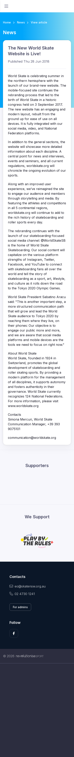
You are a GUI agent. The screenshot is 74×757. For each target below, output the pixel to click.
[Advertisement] (37, 710)
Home (7, 22)
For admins (20, 607)
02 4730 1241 (22, 594)
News (21, 22)
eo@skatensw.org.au (27, 586)
